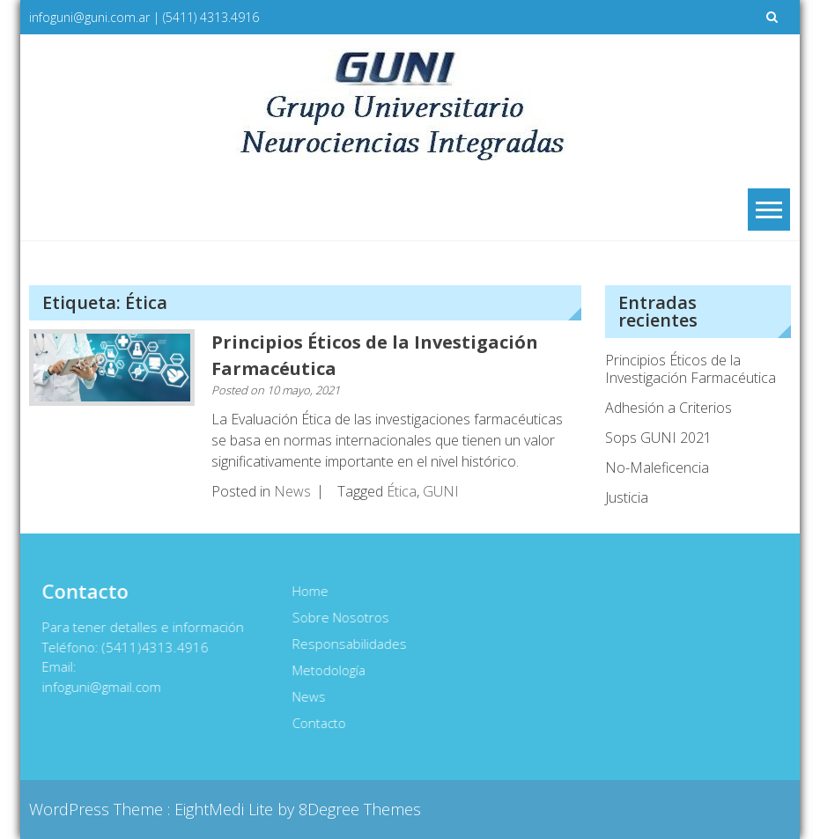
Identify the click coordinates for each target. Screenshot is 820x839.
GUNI (441, 491)
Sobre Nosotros (340, 617)
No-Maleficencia (657, 467)
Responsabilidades (349, 643)
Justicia (626, 497)
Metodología (328, 670)
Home (310, 591)
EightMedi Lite (225, 809)
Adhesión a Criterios (668, 407)
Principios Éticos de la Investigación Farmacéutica (690, 368)
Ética (402, 491)
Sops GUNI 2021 (658, 437)
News (292, 491)
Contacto (318, 723)
